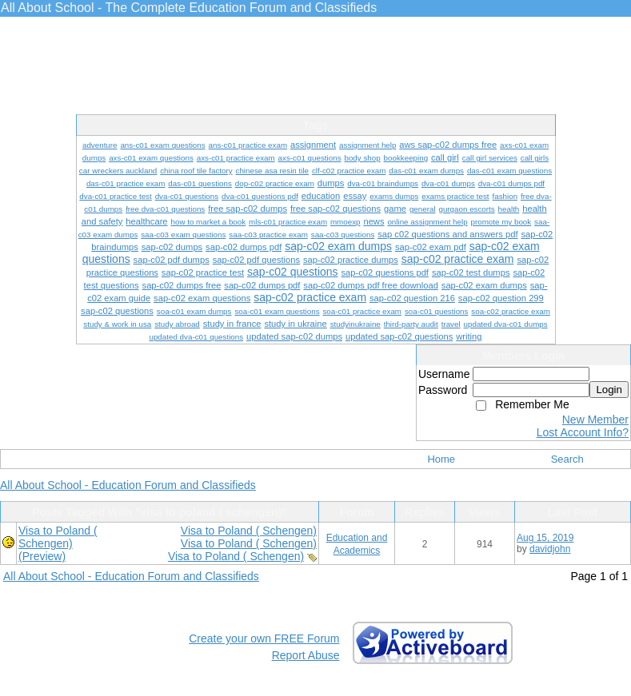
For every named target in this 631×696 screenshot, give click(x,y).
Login (609, 390)
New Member (595, 419)
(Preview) (42, 556)
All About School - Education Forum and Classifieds (128, 485)
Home (441, 459)
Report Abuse (306, 655)
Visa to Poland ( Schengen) (249, 530)
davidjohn (549, 549)
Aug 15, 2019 (545, 537)
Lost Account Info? (583, 432)
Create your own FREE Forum (264, 638)
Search (567, 459)
